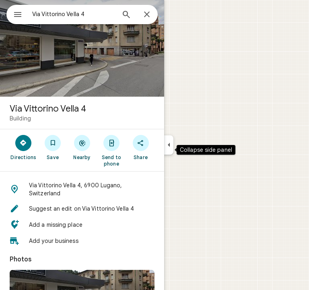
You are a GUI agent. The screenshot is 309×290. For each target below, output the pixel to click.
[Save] (53, 147)
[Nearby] (82, 147)
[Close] (147, 15)
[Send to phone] (111, 150)
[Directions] (23, 147)
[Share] (140, 147)
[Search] (126, 15)
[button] (82, 189)
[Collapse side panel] (168, 145)
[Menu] (17, 15)
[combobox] (73, 14)
